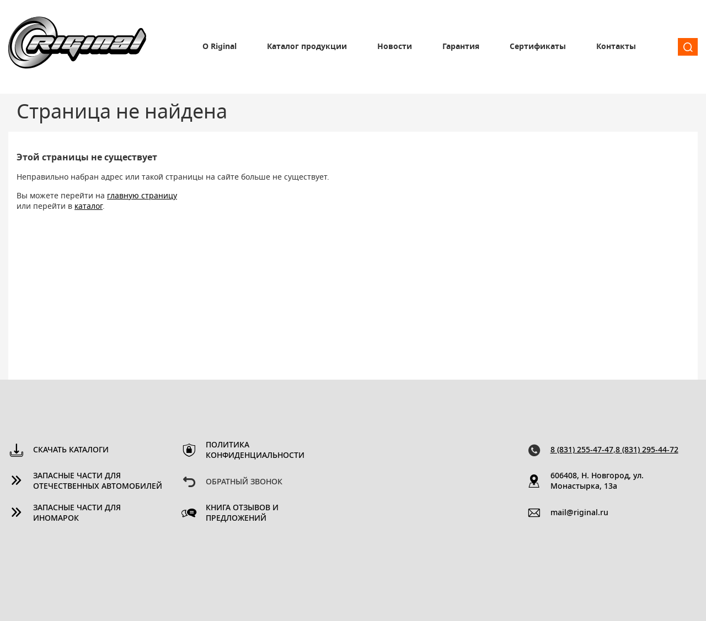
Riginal (77, 47)
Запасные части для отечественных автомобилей (97, 481)
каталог (88, 206)
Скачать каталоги (71, 450)
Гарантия (460, 47)
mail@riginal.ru (579, 513)
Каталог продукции (307, 47)
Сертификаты (538, 47)
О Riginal (219, 47)
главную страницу (142, 196)
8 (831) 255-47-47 (581, 450)
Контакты (616, 47)
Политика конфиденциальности (255, 450)
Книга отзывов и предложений (242, 513)
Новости (394, 47)
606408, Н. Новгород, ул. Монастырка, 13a (597, 481)
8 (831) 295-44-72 (647, 450)
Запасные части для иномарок (77, 513)
